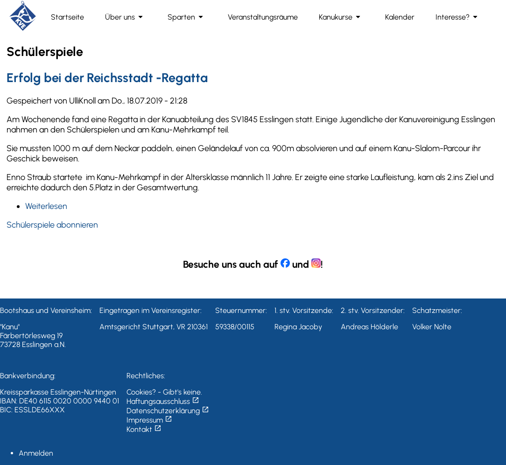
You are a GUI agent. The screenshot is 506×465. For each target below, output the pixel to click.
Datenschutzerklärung (167, 410)
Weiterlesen (46, 206)
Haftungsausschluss (162, 401)
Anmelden (36, 453)
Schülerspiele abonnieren (52, 225)
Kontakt (144, 429)
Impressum (149, 420)
